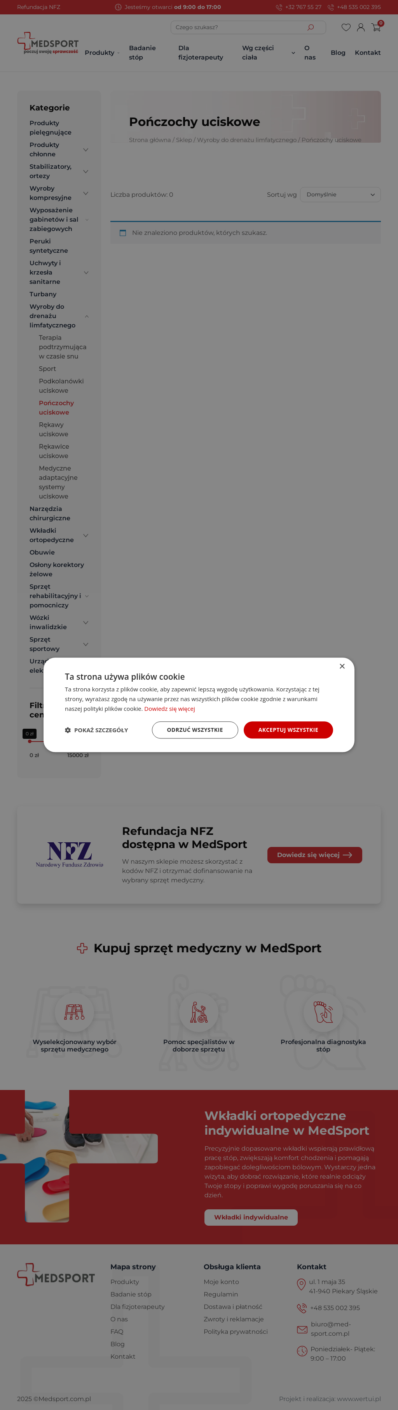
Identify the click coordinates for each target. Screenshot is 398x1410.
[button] (96, 730)
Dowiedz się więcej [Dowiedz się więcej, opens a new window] (169, 708)
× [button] (342, 667)
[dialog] (199, 705)
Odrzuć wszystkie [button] (195, 729)
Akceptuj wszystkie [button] (288, 729)
